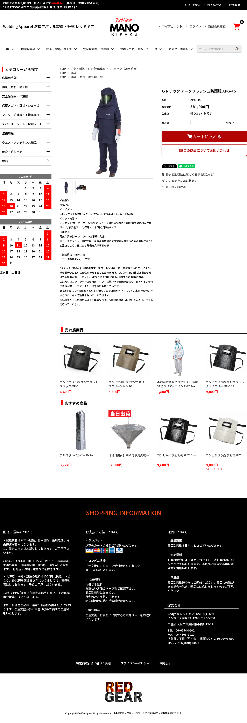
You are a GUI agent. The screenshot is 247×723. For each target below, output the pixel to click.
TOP (63, 69)
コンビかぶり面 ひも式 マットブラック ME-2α (79, 384)
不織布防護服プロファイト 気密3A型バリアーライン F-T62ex (177, 384)
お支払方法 (214, 5)
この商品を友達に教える (179, 181)
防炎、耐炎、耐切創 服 (87, 77)
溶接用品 (26, 134)
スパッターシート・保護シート (26, 125)
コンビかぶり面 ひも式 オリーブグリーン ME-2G (127, 384)
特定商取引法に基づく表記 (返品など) (188, 174)
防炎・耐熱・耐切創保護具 (87, 69)
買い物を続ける (174, 187)
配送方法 (194, 5)
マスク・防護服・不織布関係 (26, 116)
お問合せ (234, 5)
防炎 (74, 73)
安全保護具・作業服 (96, 49)
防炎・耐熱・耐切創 (59, 49)
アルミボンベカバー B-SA (76, 455)
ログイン (195, 26)
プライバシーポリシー (135, 663)
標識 (5, 161)
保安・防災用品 (26, 153)
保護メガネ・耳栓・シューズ (138, 49)
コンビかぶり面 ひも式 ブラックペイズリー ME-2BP (225, 384)
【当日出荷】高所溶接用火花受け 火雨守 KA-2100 (140, 455)
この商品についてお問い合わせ (204, 150)
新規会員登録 (217, 26)
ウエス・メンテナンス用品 (26, 143)
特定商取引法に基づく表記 (93, 663)
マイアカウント (172, 26)
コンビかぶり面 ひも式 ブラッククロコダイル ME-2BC (192, 455)
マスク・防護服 (178, 49)
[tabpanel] (106, 132)
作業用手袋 (28, 49)
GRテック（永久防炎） (124, 69)
